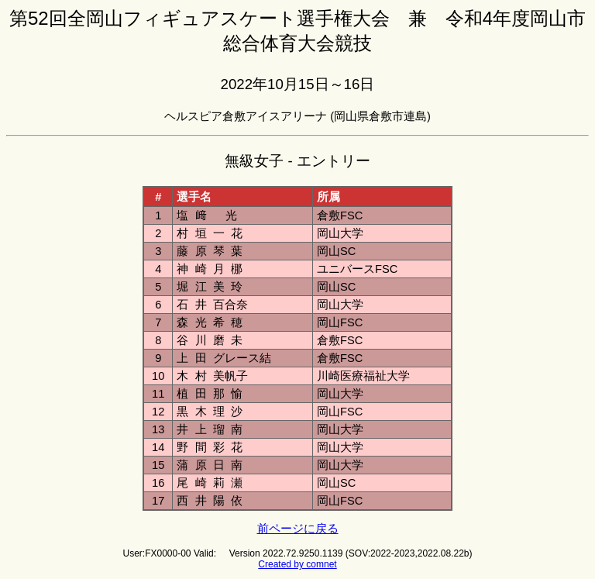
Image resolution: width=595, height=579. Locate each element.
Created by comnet (297, 564)
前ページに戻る (298, 528)
